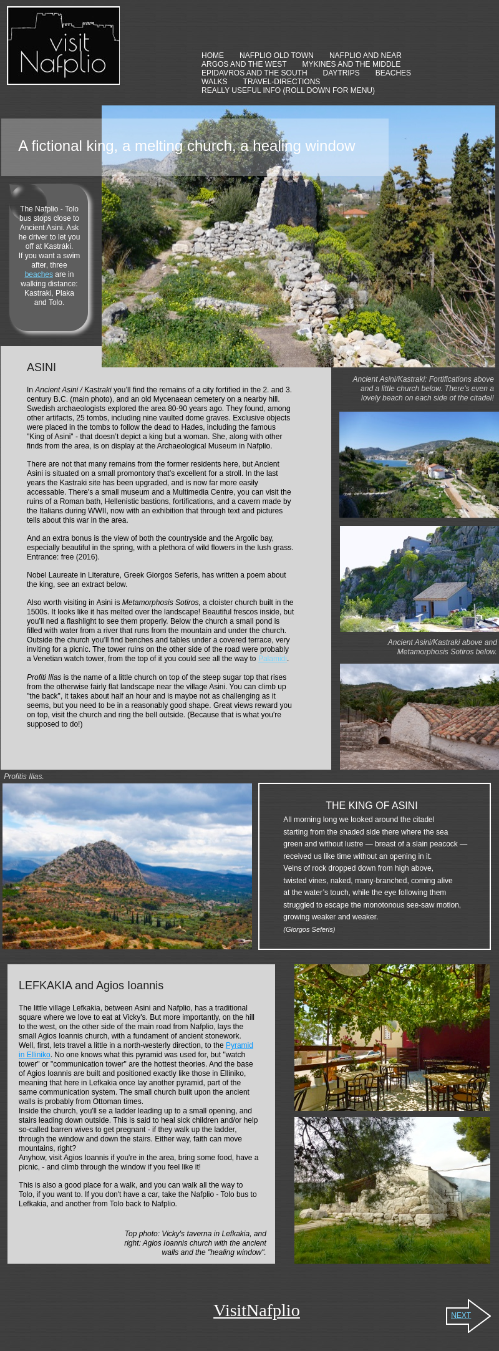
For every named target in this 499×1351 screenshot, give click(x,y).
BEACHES (393, 73)
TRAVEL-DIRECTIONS (282, 81)
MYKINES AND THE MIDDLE (351, 64)
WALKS (214, 81)
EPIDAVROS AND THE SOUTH (254, 73)
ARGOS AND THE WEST (243, 64)
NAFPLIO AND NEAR (365, 55)
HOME (212, 55)
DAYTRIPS (341, 73)
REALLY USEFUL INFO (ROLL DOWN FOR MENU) (288, 90)
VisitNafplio (256, 1310)
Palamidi (272, 658)
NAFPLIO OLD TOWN (277, 55)
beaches (39, 274)
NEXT (461, 1315)
